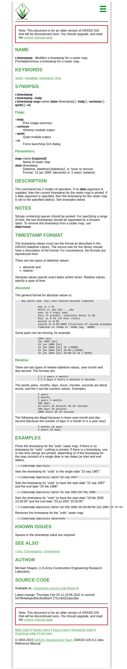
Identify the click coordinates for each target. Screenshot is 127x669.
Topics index (61, 648)
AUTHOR (25, 578)
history (72, 606)
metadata (31, 78)
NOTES (23, 208)
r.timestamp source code (49, 606)
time (58, 78)
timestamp (46, 78)
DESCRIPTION (31, 180)
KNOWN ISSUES (33, 545)
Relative (21, 369)
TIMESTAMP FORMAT (39, 235)
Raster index (41, 648)
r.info (18, 570)
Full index (45, 652)
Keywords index (83, 648)
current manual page (38, 37)
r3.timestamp (32, 570)
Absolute (22, 288)
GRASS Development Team (53, 658)
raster (19, 78)
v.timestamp (51, 570)
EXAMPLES (28, 453)
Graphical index (26, 652)
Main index (22, 648)
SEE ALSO (26, 561)
